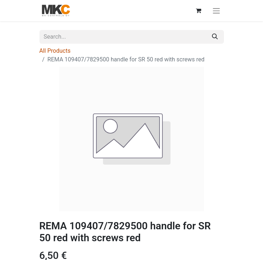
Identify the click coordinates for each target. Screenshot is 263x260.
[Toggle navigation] (216, 10)
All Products (55, 50)
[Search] (215, 37)
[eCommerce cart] (198, 10)
